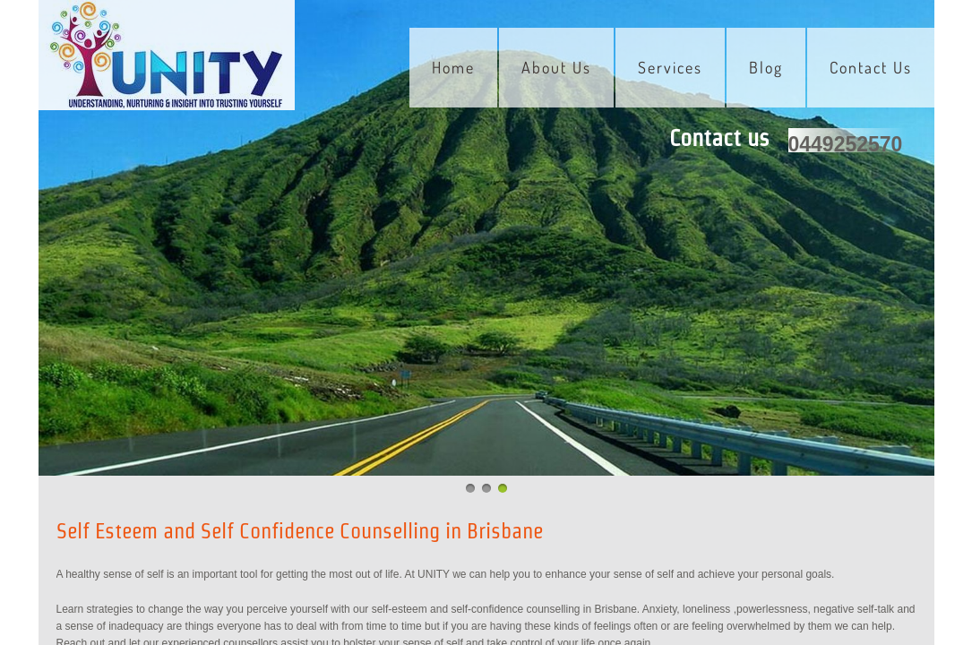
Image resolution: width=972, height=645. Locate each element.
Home (453, 67)
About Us (556, 67)
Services (670, 67)
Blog (766, 67)
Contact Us (871, 67)
